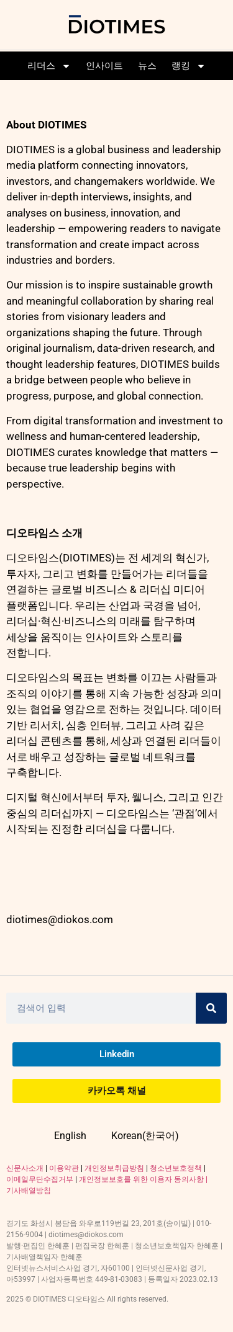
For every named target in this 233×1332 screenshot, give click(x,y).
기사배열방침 (28, 1190)
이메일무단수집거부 (39, 1179)
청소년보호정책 (176, 1168)
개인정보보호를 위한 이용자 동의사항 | (143, 1179)
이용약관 (64, 1168)
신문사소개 (24, 1168)
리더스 (49, 66)
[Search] (211, 1008)
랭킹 (188, 66)
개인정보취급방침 (114, 1168)
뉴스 (147, 65)
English (70, 1136)
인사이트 (104, 65)
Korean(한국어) (145, 1136)
